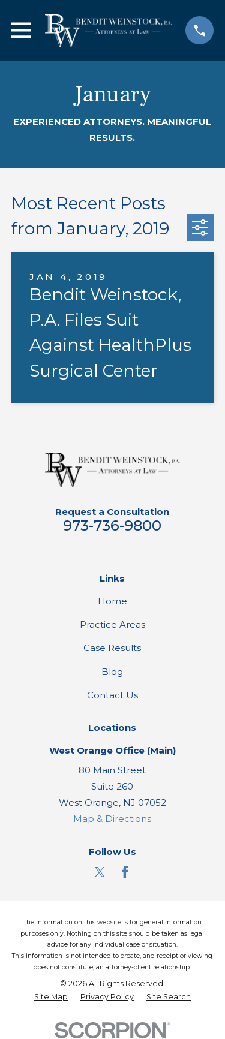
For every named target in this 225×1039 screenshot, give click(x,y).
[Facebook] (125, 872)
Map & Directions (112, 818)
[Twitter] (100, 872)
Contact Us (112, 695)
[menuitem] (51, 997)
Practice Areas (112, 624)
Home (112, 601)
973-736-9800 (112, 525)
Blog (112, 671)
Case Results (112, 647)
